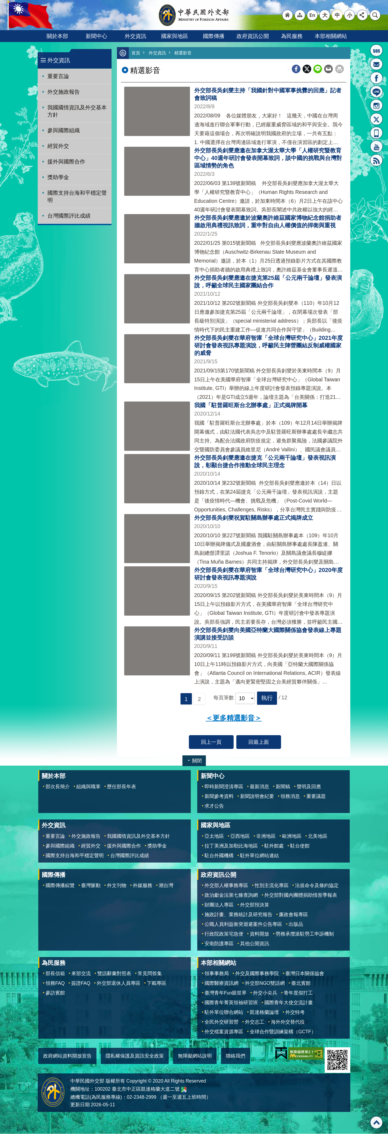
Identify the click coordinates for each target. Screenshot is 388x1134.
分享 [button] (362, 15)
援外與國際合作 (66, 162)
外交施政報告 (63, 92)
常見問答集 (150, 973)
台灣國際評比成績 (69, 216)
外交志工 (254, 1022)
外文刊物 (116, 885)
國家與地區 (174, 36)
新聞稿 (283, 787)
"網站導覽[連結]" (300, 15)
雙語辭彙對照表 (114, 973)
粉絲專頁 (376, 78)
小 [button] (349, 15)
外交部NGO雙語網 (265, 983)
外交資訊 (135, 36)
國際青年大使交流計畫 (288, 1003)
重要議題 (316, 796)
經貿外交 (58, 146)
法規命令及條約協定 (317, 885)
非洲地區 (266, 836)
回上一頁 (211, 742)
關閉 (197, 761)
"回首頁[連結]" (287, 15)
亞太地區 (214, 836)
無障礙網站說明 (195, 1056)
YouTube (376, 146)
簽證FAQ (80, 983)
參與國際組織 (63, 130)
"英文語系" (312, 15)
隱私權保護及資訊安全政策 (135, 1056)
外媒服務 (142, 885)
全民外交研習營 (221, 1022)
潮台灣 (166, 885)
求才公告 (214, 806)
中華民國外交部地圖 (183, 1090)
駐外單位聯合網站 (224, 1012)
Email (328, 69)
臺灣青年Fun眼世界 (226, 993)
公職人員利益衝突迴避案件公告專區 (243, 924)
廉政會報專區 (293, 914)
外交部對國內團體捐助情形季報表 (300, 895)
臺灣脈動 (91, 885)
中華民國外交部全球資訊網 (194, 15)
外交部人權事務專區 (226, 885)
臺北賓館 (301, 983)
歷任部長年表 (121, 787)
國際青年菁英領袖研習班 (231, 1003)
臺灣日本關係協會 (304, 973)
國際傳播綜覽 (60, 885)
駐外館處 (274, 846)
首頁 (136, 53)
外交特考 (295, 1012)
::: (40, 55)
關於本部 (57, 36)
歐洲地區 (292, 836)
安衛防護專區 (219, 944)
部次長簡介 (58, 787)
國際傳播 (213, 36)
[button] (267, 698)
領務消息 (290, 796)
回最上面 (258, 742)
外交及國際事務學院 (257, 973)
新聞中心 (96, 36)
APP (376, 133)
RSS (376, 160)
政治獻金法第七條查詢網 (231, 895)
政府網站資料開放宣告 (67, 1056)
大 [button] (324, 15)
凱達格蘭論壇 (264, 1012)
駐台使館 (300, 846)
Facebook (296, 69)
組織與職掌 (88, 787)
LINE (376, 91)
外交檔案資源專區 (224, 1032)
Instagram (376, 105)
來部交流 (81, 973)
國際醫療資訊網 (221, 983)
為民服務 (292, 36)
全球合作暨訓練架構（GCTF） (283, 1032)
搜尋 (375, 15)
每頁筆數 (223, 698)
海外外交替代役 (288, 1022)
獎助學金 (58, 177)
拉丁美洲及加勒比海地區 (231, 846)
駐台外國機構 (219, 856)
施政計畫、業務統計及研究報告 (238, 914)
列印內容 (339, 69)
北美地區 (317, 836)
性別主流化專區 (272, 885)
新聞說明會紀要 (257, 796)
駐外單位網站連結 (259, 856)
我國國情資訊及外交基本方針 (77, 111)
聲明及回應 (309, 787)
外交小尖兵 (265, 993)
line (317, 69)
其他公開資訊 (254, 944)
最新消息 (259, 787)
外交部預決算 (254, 905)
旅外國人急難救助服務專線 (376, 50)
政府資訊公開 (253, 36)
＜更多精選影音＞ (234, 718)
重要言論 (58, 76)
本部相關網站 (331, 36)
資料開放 (259, 934)
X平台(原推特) (376, 119)
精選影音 (185, 53)
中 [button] (337, 15)
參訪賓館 (55, 993)
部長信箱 (376, 64)
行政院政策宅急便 (224, 934)
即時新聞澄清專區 (224, 787)
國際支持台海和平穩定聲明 (77, 196)
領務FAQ (55, 983)
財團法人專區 (219, 905)
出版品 (296, 924)
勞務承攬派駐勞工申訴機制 (305, 934)
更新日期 (80, 1105)
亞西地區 (240, 836)
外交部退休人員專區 (118, 983)
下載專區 (156, 983)
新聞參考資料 (219, 796)
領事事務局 (217, 973)
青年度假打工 (298, 993)
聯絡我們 (235, 1056)
